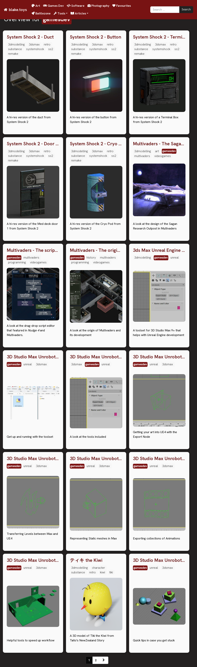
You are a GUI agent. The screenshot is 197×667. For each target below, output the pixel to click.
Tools (59, 13)
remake (13, 54)
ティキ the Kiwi (86, 560)
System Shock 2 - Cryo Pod (96, 144)
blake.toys (18, 9)
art (157, 151)
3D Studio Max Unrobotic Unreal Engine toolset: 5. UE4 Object (96, 458)
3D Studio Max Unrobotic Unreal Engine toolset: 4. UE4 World (33, 458)
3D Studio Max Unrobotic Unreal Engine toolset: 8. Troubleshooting (159, 560)
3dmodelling (16, 44)
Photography (98, 6)
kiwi (102, 572)
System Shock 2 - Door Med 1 (33, 144)
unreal (174, 257)
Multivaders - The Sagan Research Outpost (159, 144)
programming (17, 262)
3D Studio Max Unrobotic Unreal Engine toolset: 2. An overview (96, 357)
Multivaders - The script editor (33, 250)
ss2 (50, 49)
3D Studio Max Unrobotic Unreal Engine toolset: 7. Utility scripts (33, 560)
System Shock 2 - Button (95, 37)
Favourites (121, 6)
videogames (162, 156)
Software (75, 6)
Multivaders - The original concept (96, 250)
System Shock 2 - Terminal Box (159, 37)
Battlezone (41, 13)
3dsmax (34, 44)
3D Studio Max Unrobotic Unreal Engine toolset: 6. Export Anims (159, 458)
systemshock (35, 49)
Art (36, 6)
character (98, 568)
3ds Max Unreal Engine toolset (159, 250)
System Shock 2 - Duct (30, 37)
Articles (78, 13)
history (91, 257)
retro (47, 44)
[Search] (164, 9)
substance (15, 49)
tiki (111, 572)
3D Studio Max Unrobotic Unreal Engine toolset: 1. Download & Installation (33, 357)
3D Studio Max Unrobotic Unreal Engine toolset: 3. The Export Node (159, 357)
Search (186, 9)
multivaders (142, 156)
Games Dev (53, 6)
